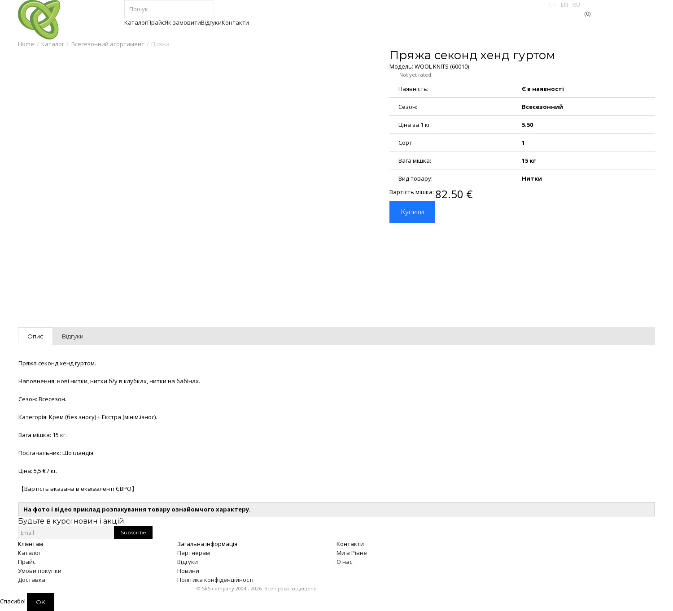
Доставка (31, 580)
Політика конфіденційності (215, 580)
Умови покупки (39, 571)
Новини (188, 571)
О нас (344, 562)
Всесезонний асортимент (107, 44)
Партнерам (193, 553)
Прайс (26, 562)
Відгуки (187, 562)
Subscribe (133, 532)
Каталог (52, 44)
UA (552, 4)
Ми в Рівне (351, 553)
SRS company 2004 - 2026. (232, 588)
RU (576, 4)
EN (564, 4)
